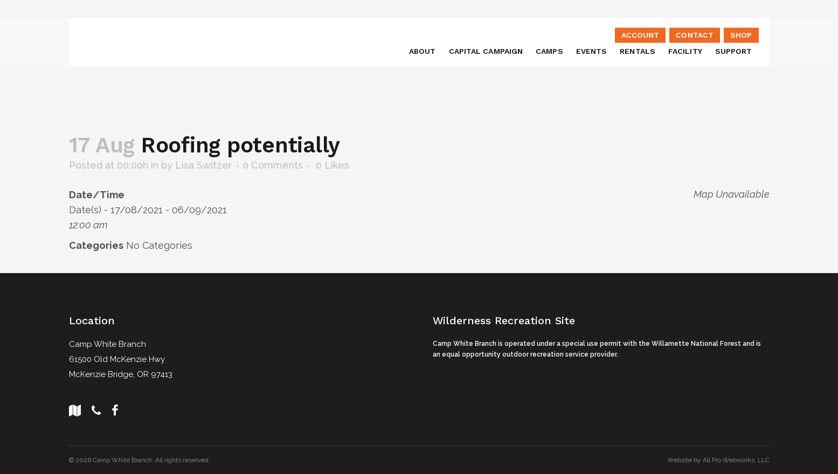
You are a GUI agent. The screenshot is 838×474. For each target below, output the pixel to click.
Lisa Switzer (203, 165)
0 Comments (273, 165)
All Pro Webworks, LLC (736, 460)
